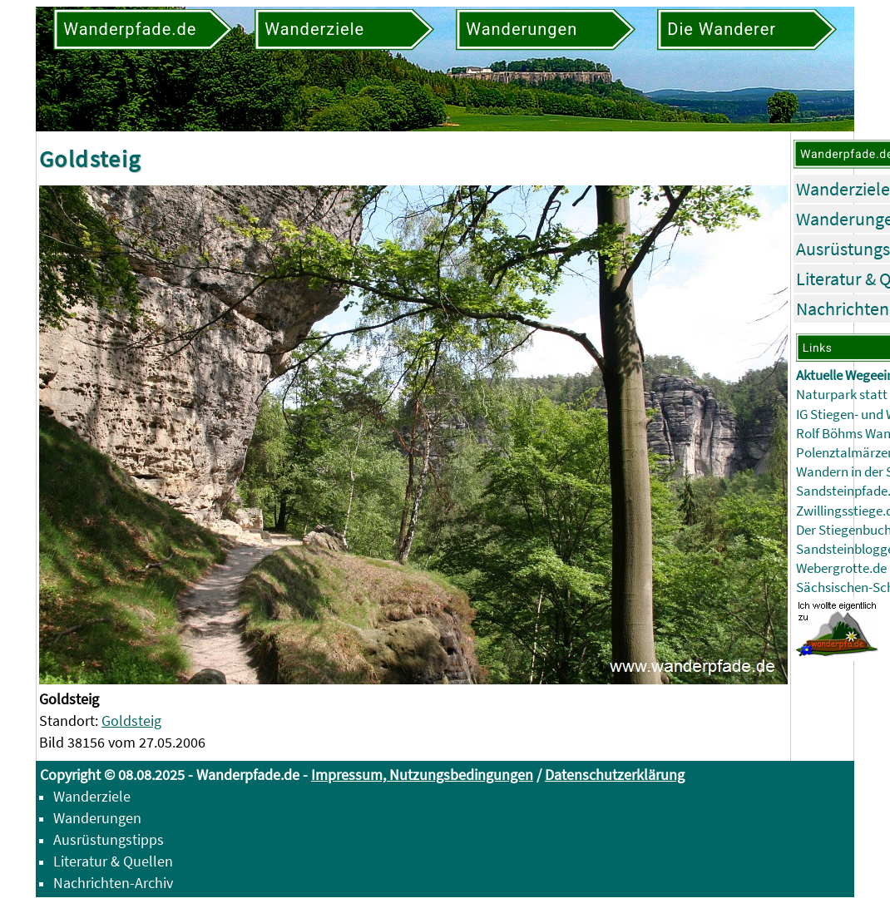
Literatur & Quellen (113, 861)
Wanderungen (97, 817)
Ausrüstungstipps (108, 839)
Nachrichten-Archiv (113, 882)
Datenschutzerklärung (615, 774)
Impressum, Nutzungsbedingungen (422, 774)
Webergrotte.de (841, 568)
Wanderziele (843, 188)
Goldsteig (131, 720)
